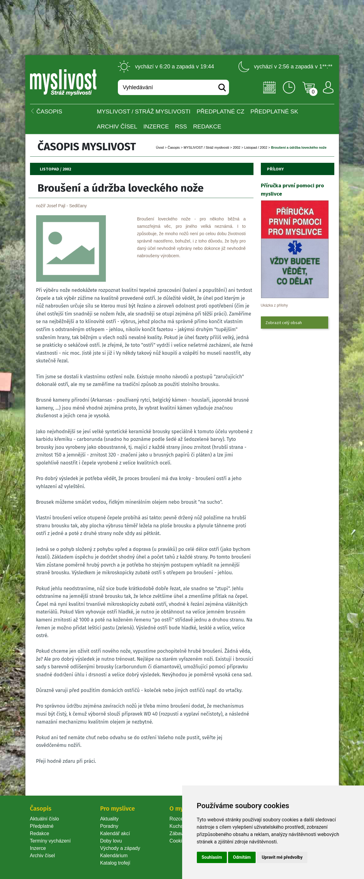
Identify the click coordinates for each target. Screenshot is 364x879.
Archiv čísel (117, 126)
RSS (181, 126)
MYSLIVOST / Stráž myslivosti (143, 111)
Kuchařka (180, 826)
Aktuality (109, 818)
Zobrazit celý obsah (283, 322)
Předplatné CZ (220, 111)
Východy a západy (120, 848)
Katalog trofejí (115, 863)
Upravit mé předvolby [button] (282, 857)
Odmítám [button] (242, 857)
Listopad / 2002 (255, 147)
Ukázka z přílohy (274, 305)
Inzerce (38, 848)
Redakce (207, 126)
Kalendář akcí (115, 833)
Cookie (178, 840)
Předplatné (42, 826)
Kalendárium (114, 855)
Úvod (160, 147)
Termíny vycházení (50, 840)
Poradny (109, 826)
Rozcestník (182, 818)
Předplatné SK (274, 111)
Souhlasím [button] (212, 857)
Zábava (178, 833)
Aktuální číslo (44, 818)
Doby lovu (111, 840)
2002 (236, 147)
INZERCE (156, 126)
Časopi (174, 147)
